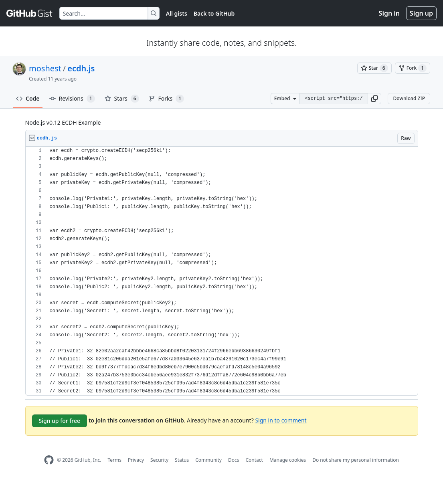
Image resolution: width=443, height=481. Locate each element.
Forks (166, 99)
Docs (233, 460)
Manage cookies (287, 460)
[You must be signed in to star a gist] (374, 68)
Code (28, 98)
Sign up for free (60, 420)
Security (159, 460)
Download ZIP (409, 98)
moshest (45, 68)
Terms (114, 460)
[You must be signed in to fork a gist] (412, 68)
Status (182, 460)
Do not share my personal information (355, 460)
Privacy (136, 460)
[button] (374, 98)
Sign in (389, 13)
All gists (176, 13)
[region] (222, 271)
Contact (254, 460)
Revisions (72, 99)
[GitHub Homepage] (49, 460)
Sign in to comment (280, 420)
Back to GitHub (214, 13)
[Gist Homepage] (29, 13)
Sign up (421, 13)
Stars (122, 99)
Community (208, 460)
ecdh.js (81, 68)
